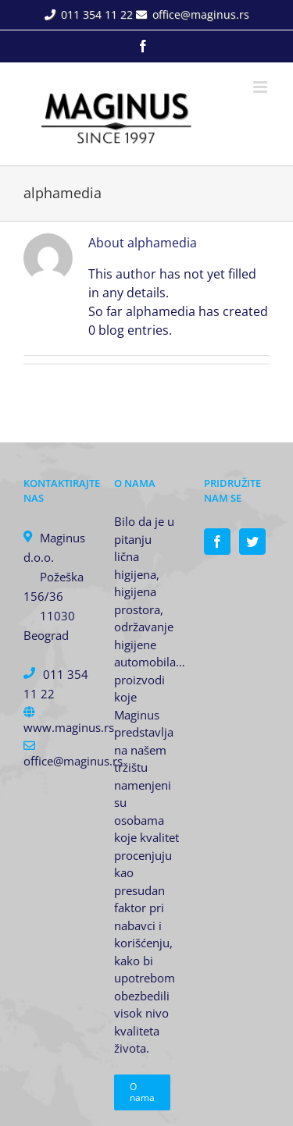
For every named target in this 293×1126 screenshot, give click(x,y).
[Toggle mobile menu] (261, 87)
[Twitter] (252, 541)
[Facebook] (217, 541)
